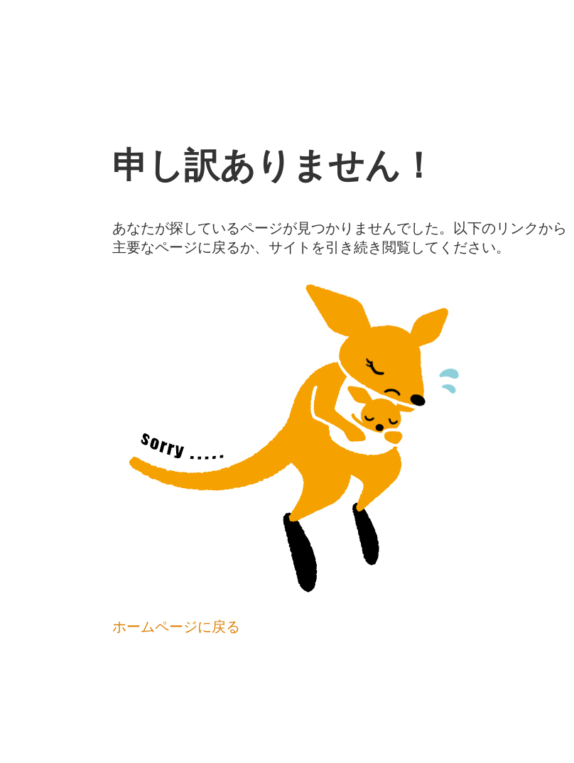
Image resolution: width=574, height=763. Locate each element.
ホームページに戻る (176, 626)
